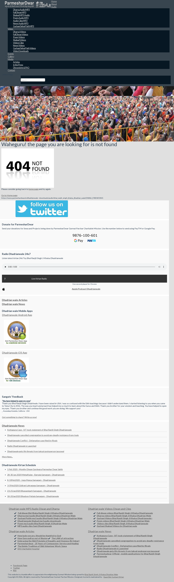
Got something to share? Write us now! (19, 417)
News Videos (19, 45)
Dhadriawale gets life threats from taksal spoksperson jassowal (35, 451)
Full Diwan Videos (20, 34)
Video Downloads (21, 51)
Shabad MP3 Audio (21, 15)
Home (54, 1)
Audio (53, 7)
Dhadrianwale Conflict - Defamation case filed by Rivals (32, 440)
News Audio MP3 (20, 23)
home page (34, 189)
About (54, 4)
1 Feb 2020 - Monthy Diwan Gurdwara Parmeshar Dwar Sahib (35, 469)
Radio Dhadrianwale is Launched (21, 446)
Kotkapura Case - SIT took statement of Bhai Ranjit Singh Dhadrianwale (39, 429)
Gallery (11, 56)
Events (11, 53)
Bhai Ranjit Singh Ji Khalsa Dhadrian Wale (101, 574)
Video (10, 29)
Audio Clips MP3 (20, 20)
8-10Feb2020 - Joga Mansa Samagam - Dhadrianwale (31, 480)
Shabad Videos (19, 40)
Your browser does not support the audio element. (84, 266)
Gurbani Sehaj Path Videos (24, 48)
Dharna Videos (19, 31)
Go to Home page (9, 195)
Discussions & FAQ (21, 67)
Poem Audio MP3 (20, 18)
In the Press (18, 64)
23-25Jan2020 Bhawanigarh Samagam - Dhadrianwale (31, 491)
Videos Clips (18, 42)
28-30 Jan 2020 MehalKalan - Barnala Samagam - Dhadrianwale (35, 474)
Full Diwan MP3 (19, 12)
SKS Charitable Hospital (28, 548)
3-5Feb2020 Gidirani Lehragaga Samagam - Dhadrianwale (33, 485)
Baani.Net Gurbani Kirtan (114, 577)
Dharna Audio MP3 (21, 9)
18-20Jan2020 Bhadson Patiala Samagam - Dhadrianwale (33, 496)
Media (10, 59)
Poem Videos (19, 37)
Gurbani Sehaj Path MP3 (23, 26)
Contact (11, 70)
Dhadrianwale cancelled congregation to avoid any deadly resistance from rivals (43, 435)
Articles (16, 62)
